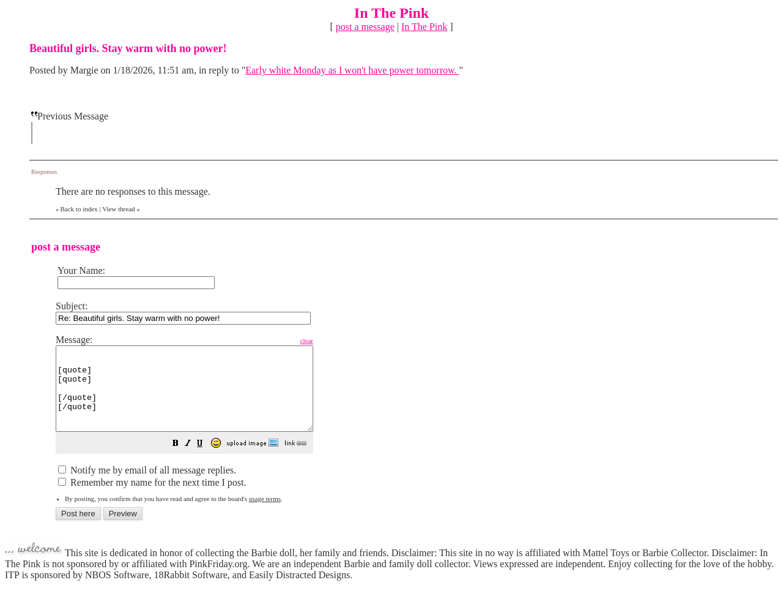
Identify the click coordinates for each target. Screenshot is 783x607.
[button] (206, 461)
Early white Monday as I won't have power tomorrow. (352, 70)
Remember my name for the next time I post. (152, 499)
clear (337, 340)
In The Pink (424, 26)
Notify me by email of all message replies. (147, 486)
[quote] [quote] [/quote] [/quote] (200, 396)
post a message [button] (365, 26)
